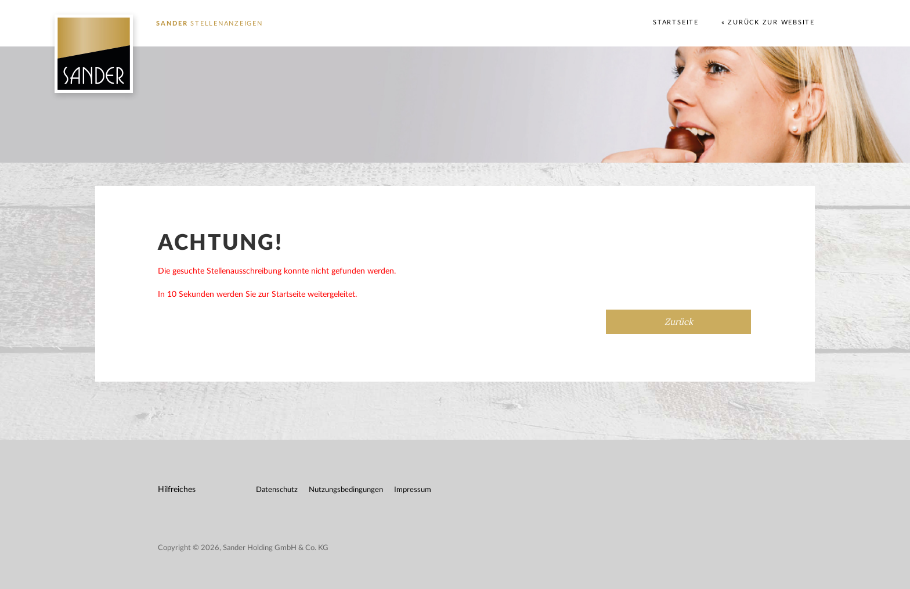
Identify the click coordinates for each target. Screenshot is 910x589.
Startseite (676, 22)
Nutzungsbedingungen (346, 490)
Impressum (412, 490)
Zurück (679, 321)
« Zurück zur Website (768, 22)
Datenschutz (277, 490)
